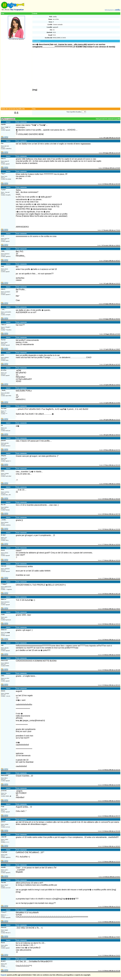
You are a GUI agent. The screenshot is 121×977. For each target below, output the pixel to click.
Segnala (4, 975)
